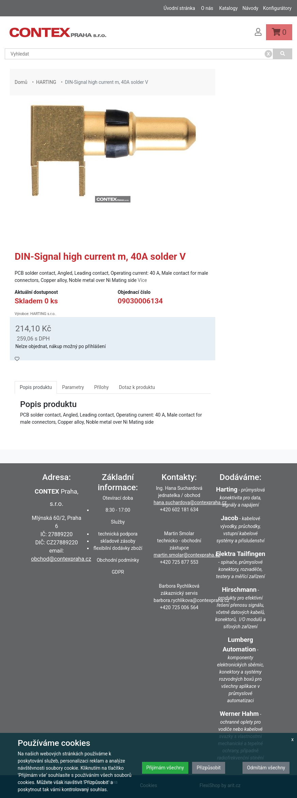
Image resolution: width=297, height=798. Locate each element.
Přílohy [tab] (101, 387)
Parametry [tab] (73, 387)
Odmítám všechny (266, 767)
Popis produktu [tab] (36, 387)
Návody (251, 8)
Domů (21, 82)
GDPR (118, 572)
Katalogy (228, 8)
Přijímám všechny (165, 767)
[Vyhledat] (282, 53)
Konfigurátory (277, 8)
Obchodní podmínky (118, 560)
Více (142, 280)
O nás (207, 8)
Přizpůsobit (209, 767)
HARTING (46, 82)
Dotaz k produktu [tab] (137, 387)
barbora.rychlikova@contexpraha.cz (191, 600)
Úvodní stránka (179, 8)
